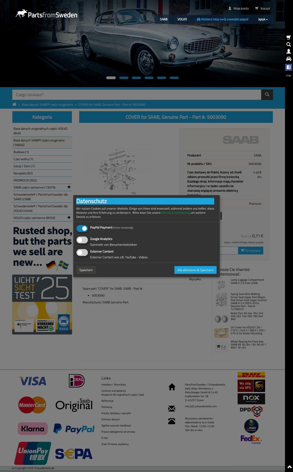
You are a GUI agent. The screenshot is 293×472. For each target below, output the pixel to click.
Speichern (86, 269)
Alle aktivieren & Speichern (195, 269)
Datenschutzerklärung (175, 212)
